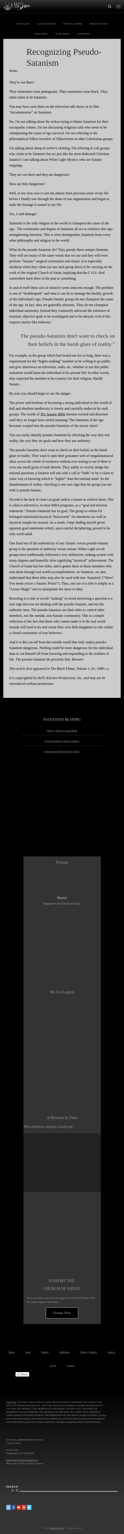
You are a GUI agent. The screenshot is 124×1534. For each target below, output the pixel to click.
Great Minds (41, 34)
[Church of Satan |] (16, 5)
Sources (111, 1352)
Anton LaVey (23, 24)
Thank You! (11, 1402)
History (45, 1352)
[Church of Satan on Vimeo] (29, 1507)
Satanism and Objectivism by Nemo (62, 751)
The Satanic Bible (52, 414)
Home (12, 1352)
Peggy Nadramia (99, 24)
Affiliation (64, 1352)
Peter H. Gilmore (72, 24)
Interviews (83, 34)
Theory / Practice (88, 1352)
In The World (62, 34)
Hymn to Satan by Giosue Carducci (62, 741)
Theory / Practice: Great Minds (62, 730)
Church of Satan (56, 1528)
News (28, 1352)
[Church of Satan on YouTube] (19, 1507)
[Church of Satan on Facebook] (13, 1507)
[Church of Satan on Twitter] (8, 1507)
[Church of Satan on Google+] (24, 1507)
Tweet (7, 1374)
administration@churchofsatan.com (22, 1460)
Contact (70, 1365)
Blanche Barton (47, 24)
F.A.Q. (53, 1365)
